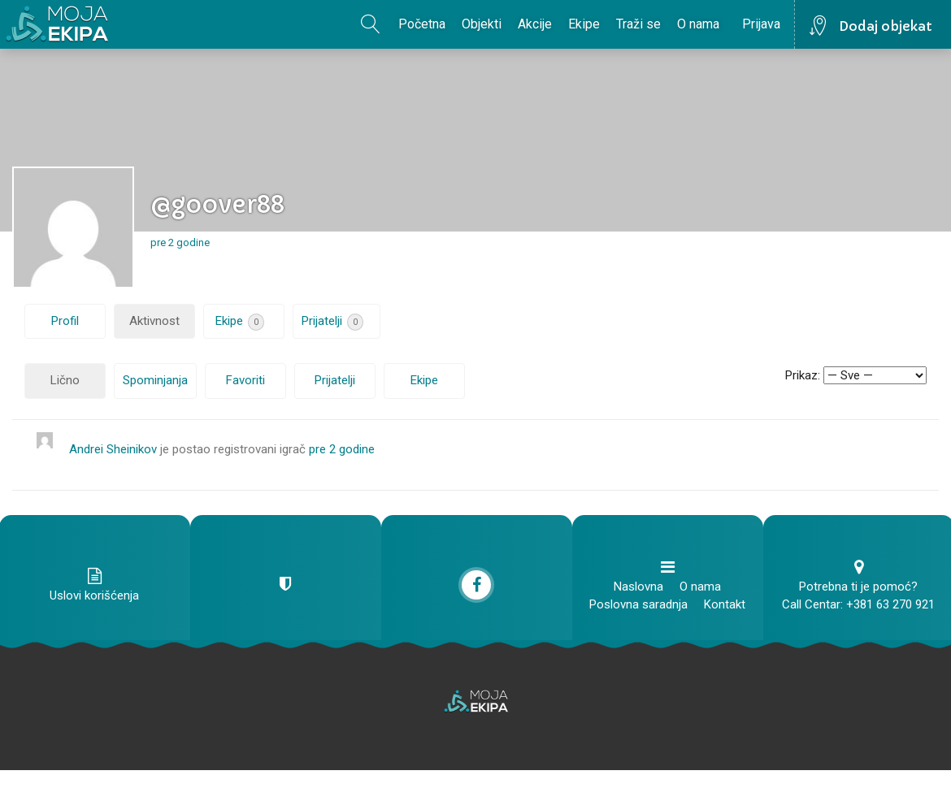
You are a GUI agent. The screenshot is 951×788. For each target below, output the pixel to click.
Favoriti (245, 380)
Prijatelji (332, 322)
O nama (698, 24)
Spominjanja (155, 380)
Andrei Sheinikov (113, 449)
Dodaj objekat (885, 26)
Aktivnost (154, 321)
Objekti (482, 24)
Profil (65, 321)
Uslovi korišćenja (94, 595)
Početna (421, 24)
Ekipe (584, 24)
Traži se (638, 24)
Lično (65, 380)
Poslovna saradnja (638, 604)
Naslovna (638, 586)
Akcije (535, 24)
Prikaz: (802, 375)
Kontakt (724, 604)
